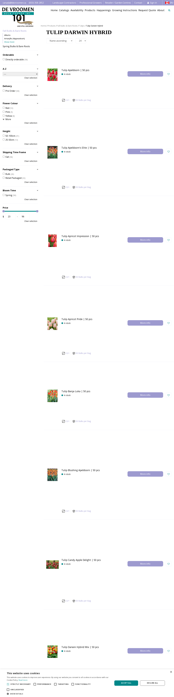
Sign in (153, 2)
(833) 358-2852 (36, 2)
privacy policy (108, 635)
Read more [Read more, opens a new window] (23, 680)
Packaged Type (11, 169)
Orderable (8, 55)
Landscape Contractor (83, 664)
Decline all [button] (152, 683)
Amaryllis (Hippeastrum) (14, 38)
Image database (115, 667)
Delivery (7, 86)
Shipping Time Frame (14, 152)
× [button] (171, 672)
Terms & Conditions (152, 664)
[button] (58, 693)
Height (6, 131)
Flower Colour (10, 103)
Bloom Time (9, 190)
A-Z (4, 69)
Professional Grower (82, 667)
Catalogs (111, 664)
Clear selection (30, 77)
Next (121, 612)
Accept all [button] (126, 683)
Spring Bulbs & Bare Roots (16, 46)
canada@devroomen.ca (14, 2)
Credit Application (151, 667)
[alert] (87, 683)
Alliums (7, 35)
